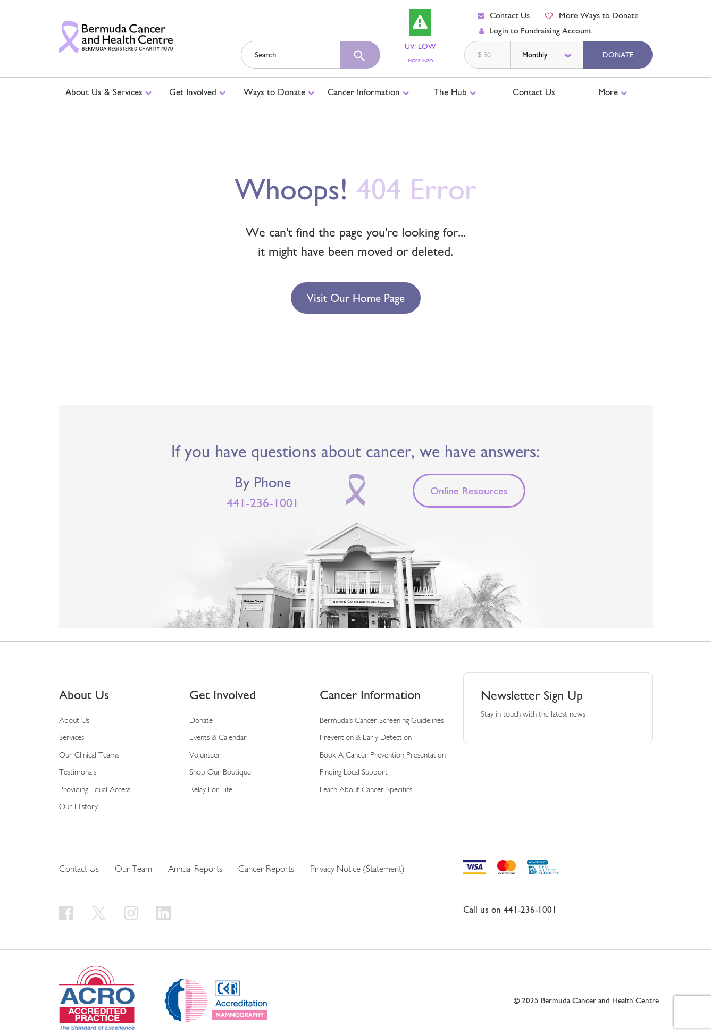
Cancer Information (368, 92)
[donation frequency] (547, 55)
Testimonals (77, 773)
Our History (78, 807)
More (613, 92)
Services (71, 738)
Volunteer (205, 756)
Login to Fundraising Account (535, 31)
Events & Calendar (218, 738)
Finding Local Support (354, 773)
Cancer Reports (266, 869)
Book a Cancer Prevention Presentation (383, 756)
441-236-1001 (263, 502)
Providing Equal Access (94, 790)
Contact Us (504, 15)
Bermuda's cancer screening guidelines (382, 721)
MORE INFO (422, 61)
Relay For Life (210, 790)
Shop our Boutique (220, 773)
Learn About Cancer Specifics (366, 790)
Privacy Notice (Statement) (357, 869)
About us (74, 721)
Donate (618, 55)
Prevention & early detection (366, 738)
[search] (360, 55)
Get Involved (197, 92)
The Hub (455, 92)
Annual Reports (195, 869)
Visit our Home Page (356, 298)
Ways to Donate (279, 92)
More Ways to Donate (591, 15)
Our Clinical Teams (89, 756)
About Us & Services (108, 92)
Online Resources (469, 490)
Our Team (133, 869)
